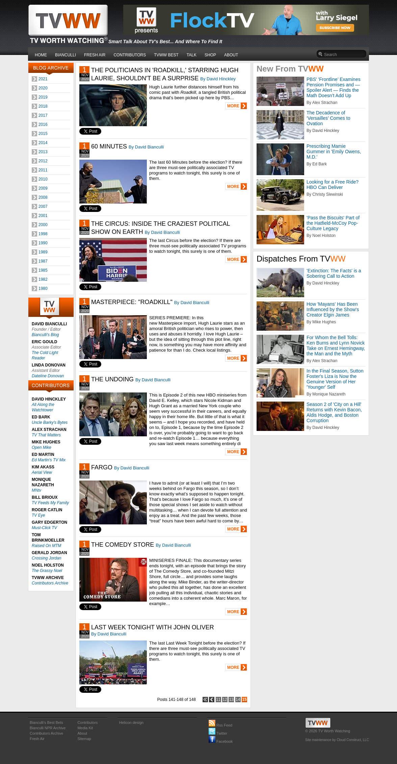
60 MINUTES (109, 146)
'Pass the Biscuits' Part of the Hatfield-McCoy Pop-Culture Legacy (333, 223)
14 (238, 699)
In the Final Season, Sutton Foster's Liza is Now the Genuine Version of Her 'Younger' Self (335, 379)
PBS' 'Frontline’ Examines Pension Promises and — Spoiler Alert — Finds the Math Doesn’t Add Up (334, 87)
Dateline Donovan (48, 376)
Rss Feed (220, 725)
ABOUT (231, 55)
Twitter (218, 733)
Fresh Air (37, 739)
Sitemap (84, 739)
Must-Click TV (44, 527)
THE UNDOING (112, 379)
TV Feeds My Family (50, 502)
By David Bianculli (146, 146)
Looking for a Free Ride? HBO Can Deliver (333, 184)
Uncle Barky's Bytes (50, 422)
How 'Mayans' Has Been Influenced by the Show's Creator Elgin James (333, 309)
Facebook (221, 741)
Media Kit (85, 728)
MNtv (36, 490)
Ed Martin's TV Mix (48, 460)
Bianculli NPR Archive (47, 728)
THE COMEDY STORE (122, 544)
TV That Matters (46, 435)
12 (224, 699)
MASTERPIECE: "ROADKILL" (132, 302)
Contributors (87, 722)
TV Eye (38, 515)
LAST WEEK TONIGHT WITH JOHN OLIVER (152, 627)
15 (244, 699)
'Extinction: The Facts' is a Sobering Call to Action (334, 273)
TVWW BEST (166, 55)
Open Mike (41, 447)
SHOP (210, 55)
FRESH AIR (94, 55)
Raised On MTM (46, 545)
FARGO (101, 467)
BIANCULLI (65, 55)
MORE (233, 106)
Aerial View (42, 472)
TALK (191, 55)
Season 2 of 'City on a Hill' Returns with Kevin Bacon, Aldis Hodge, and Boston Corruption (334, 412)
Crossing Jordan (46, 558)
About (82, 733)
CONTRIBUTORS (129, 55)
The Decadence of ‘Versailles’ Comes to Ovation (328, 118)
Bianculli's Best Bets (46, 722)
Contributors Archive (50, 583)
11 (218, 699)
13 (231, 699)
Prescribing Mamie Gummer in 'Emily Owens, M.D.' (334, 151)
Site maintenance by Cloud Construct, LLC (337, 740)
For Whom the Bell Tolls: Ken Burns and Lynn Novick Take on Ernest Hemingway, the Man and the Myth (336, 345)
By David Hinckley (218, 78)
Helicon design (131, 722)
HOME (41, 55)
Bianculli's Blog (45, 334)
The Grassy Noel (47, 570)
